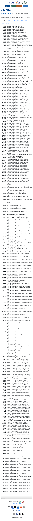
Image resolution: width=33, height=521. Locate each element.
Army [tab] (9, 20)
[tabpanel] (16, 259)
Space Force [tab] (9, 23)
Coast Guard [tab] (16, 20)
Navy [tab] (3, 23)
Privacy (17, 516)
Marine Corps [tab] (24, 20)
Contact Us (20, 503)
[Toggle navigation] (3, 497)
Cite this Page (19, 508)
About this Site (12, 516)
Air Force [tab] (4, 20)
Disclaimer (21, 516)
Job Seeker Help (14, 503)
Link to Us (13, 508)
